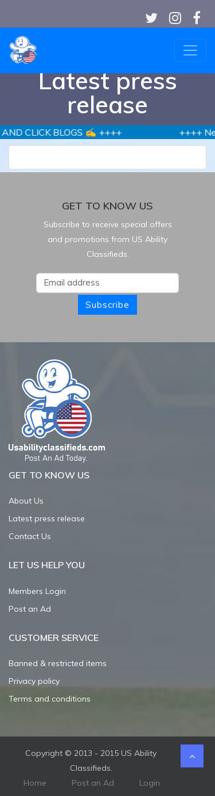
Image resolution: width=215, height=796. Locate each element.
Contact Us (30, 536)
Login (149, 783)
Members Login (37, 591)
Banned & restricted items (58, 663)
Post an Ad (30, 609)
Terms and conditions (50, 699)
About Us (26, 501)
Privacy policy (34, 681)
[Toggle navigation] (190, 50)
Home (35, 783)
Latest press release (47, 518)
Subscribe (107, 304)
